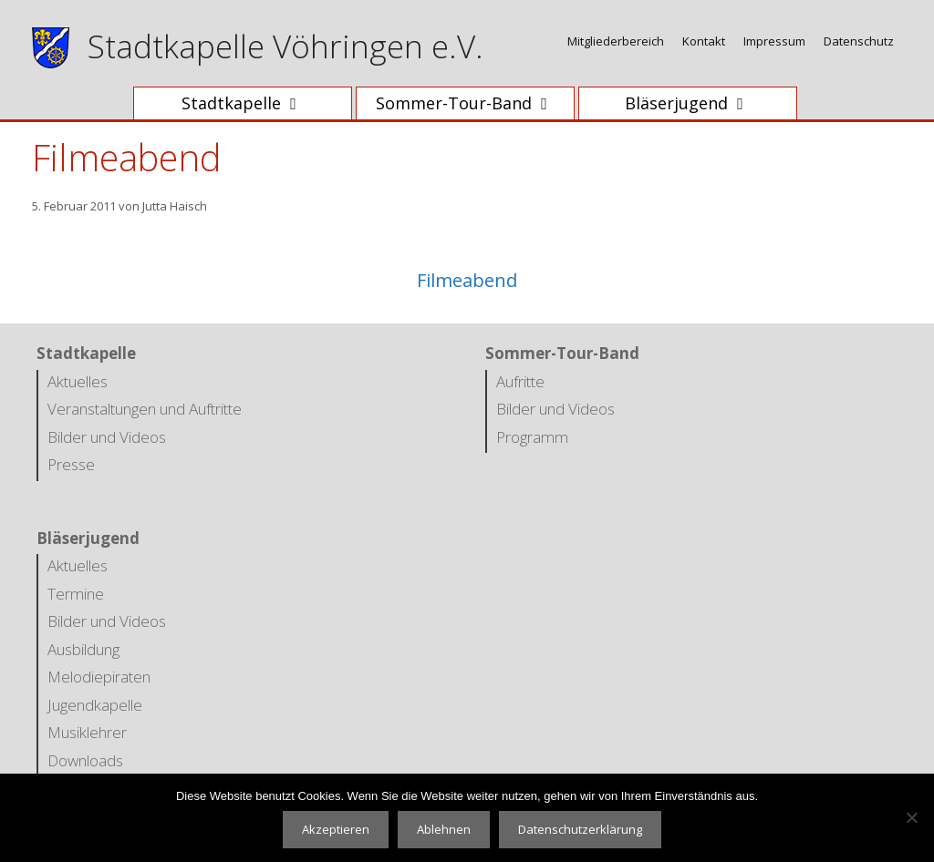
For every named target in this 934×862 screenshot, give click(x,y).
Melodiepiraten (98, 676)
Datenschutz (859, 41)
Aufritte (520, 381)
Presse (71, 464)
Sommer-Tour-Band (474, 103)
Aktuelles (77, 381)
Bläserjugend (696, 103)
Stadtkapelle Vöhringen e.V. (285, 46)
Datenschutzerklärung (580, 829)
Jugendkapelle (94, 704)
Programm (532, 436)
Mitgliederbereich (615, 41)
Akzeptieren (335, 829)
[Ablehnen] (911, 817)
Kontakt (703, 41)
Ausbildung (83, 649)
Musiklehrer (87, 732)
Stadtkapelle (251, 103)
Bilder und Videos (106, 436)
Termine (75, 593)
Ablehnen (444, 829)
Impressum (774, 41)
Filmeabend (467, 280)
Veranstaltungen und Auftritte (144, 408)
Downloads (85, 760)
